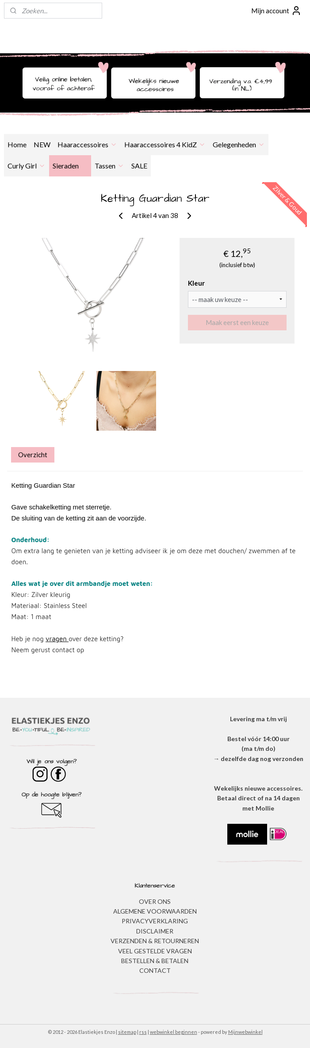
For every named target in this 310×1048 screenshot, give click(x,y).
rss (143, 1032)
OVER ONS (155, 901)
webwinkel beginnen (173, 1032)
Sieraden (70, 165)
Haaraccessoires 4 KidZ (165, 144)
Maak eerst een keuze (237, 322)
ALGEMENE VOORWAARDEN (155, 911)
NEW (42, 144)
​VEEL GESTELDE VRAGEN (155, 951)
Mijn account (276, 10)
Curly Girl (27, 165)
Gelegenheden (239, 144)
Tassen (109, 165)
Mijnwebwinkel (245, 1032)
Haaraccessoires (87, 144)
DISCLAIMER (154, 931)
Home (17, 144)
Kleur (196, 283)
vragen (57, 639)
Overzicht (32, 455)
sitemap (127, 1032)
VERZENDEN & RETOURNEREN (155, 941)
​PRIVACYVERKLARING (155, 921)
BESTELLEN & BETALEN (154, 960)
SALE (139, 165)
